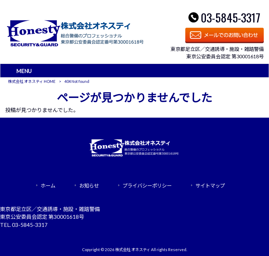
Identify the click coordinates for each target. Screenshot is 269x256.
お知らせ (89, 186)
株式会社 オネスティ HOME (31, 81)
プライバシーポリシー (147, 186)
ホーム (48, 186)
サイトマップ (210, 186)
